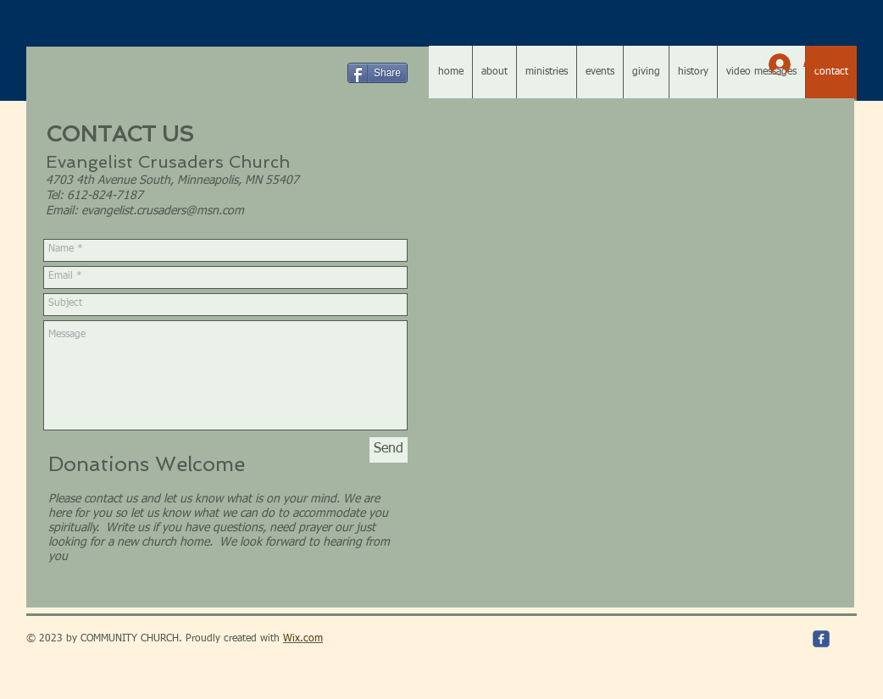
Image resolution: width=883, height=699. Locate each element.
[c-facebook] (821, 638)
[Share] (377, 73)
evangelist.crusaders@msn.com (162, 211)
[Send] (388, 450)
